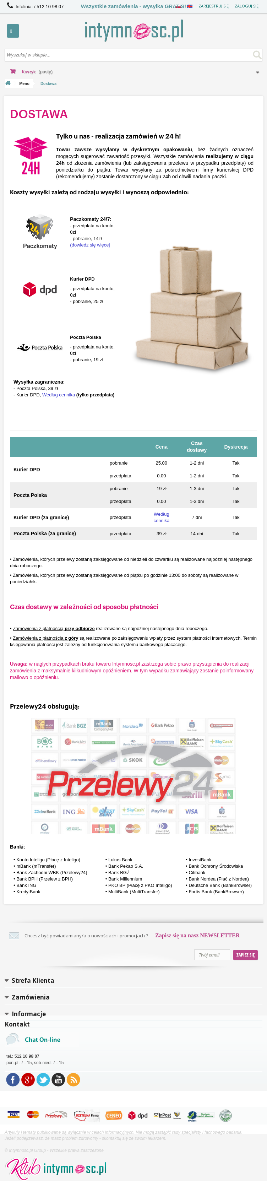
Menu (24, 83)
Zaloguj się (246, 6)
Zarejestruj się (213, 6)
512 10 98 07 (50, 6)
